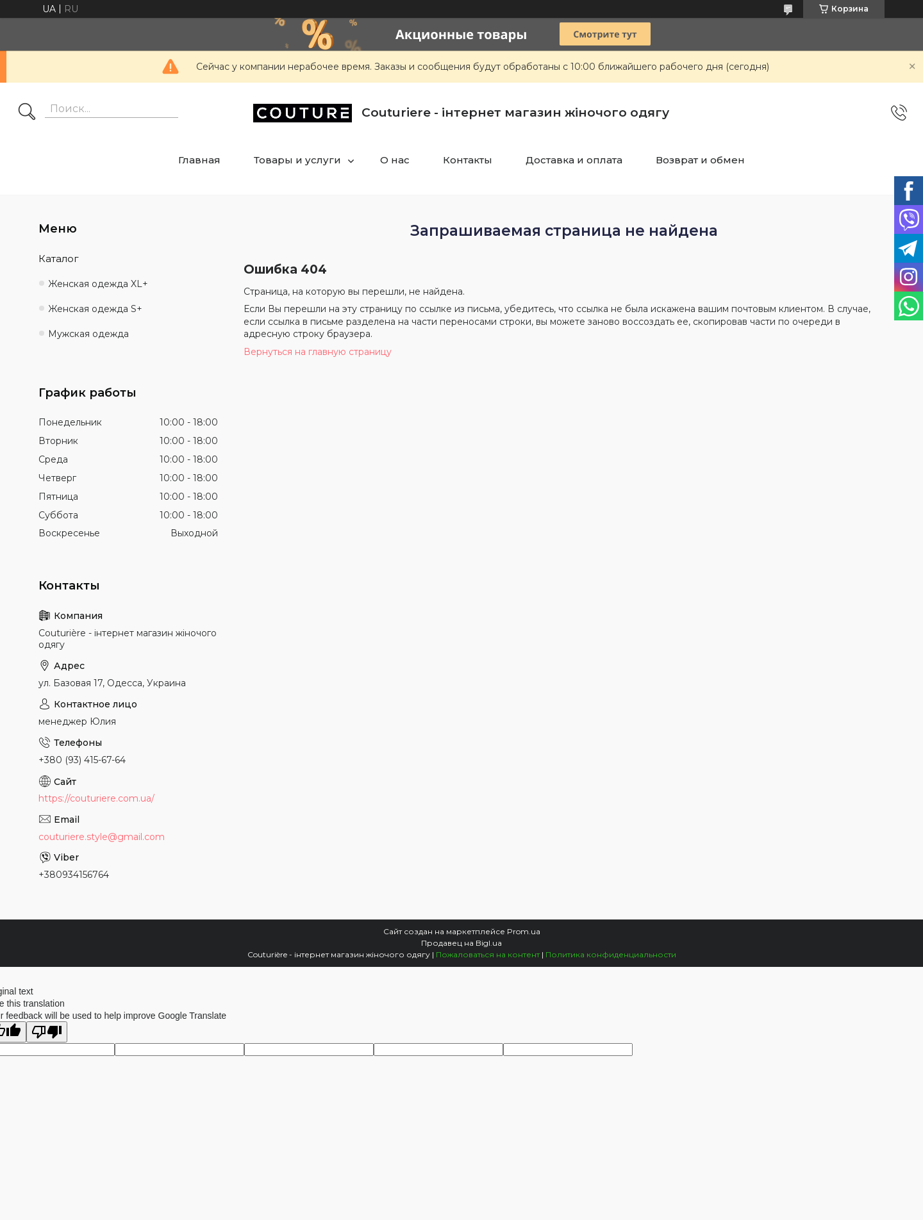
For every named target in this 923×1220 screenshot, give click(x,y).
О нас (395, 160)
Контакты (467, 160)
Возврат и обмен (700, 160)
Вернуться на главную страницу (318, 352)
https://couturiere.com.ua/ (96, 798)
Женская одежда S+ (95, 309)
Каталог (58, 258)
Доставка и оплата (574, 160)
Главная (199, 160)
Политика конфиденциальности (610, 954)
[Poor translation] (46, 1032)
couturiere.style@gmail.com (101, 837)
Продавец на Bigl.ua (461, 943)
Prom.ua (523, 931)
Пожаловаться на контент (488, 954)
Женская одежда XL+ (98, 284)
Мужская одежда (88, 334)
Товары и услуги (297, 160)
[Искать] (27, 113)
